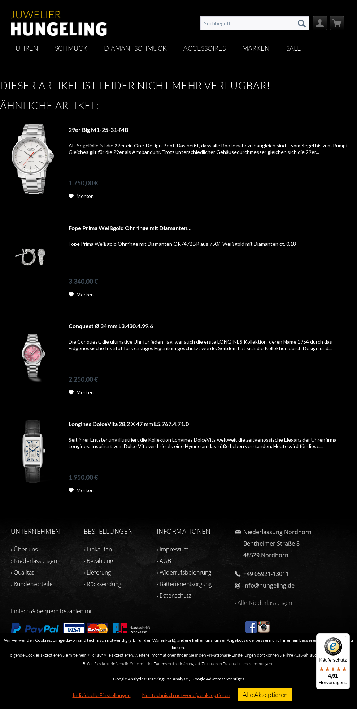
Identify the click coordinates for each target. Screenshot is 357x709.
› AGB (164, 561)
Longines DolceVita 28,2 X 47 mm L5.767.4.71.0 (129, 423)
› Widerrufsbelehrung (184, 572)
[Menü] (345, 637)
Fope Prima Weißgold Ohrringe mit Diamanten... (130, 227)
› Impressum (172, 549)
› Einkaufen (98, 549)
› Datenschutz (174, 596)
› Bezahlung (98, 561)
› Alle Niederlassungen (263, 603)
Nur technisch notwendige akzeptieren (186, 695)
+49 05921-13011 (266, 574)
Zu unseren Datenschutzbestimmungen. (237, 663)
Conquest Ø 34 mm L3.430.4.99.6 (111, 325)
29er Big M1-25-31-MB (98, 129)
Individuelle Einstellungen (102, 695)
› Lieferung (97, 572)
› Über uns (24, 549)
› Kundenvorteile (32, 584)
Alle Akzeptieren (265, 695)
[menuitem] (254, 23)
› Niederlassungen (34, 561)
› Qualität (22, 572)
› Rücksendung (102, 584)
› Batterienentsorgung (184, 584)
